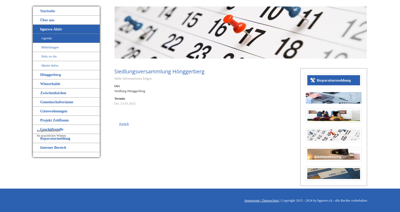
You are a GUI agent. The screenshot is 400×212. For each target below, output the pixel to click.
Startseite (47, 11)
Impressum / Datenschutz (261, 200)
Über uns (47, 20)
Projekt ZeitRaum (54, 120)
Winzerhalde (50, 84)
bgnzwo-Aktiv (51, 29)
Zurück (124, 124)
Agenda (46, 38)
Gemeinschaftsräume (56, 102)
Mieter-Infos (49, 65)
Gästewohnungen (53, 111)
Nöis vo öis (49, 56)
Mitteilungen (50, 47)
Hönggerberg (50, 75)
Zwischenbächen (53, 93)
